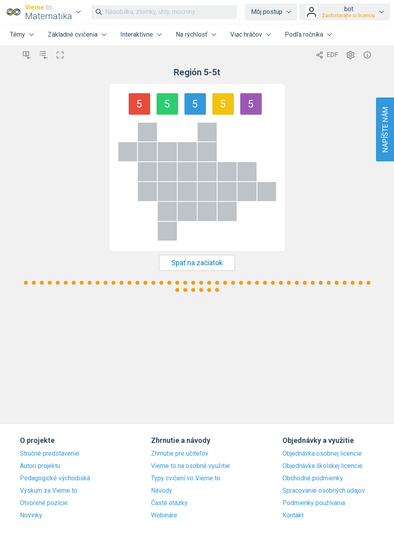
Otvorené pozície (44, 503)
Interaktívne (136, 34)
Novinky (31, 515)
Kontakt (293, 515)
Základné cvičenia (73, 34)
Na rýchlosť (192, 34)
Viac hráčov (246, 34)
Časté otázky (169, 503)
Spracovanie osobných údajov (323, 490)
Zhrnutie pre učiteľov (179, 453)
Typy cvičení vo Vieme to (185, 478)
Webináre (164, 515)
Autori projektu (40, 466)
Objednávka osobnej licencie (322, 453)
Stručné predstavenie (49, 453)
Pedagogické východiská (55, 478)
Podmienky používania (313, 503)
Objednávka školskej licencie (322, 466)
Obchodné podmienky (312, 478)
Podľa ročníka (304, 34)
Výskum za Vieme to (48, 490)
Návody (161, 490)
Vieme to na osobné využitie (190, 466)
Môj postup (266, 12)
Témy (17, 34)
